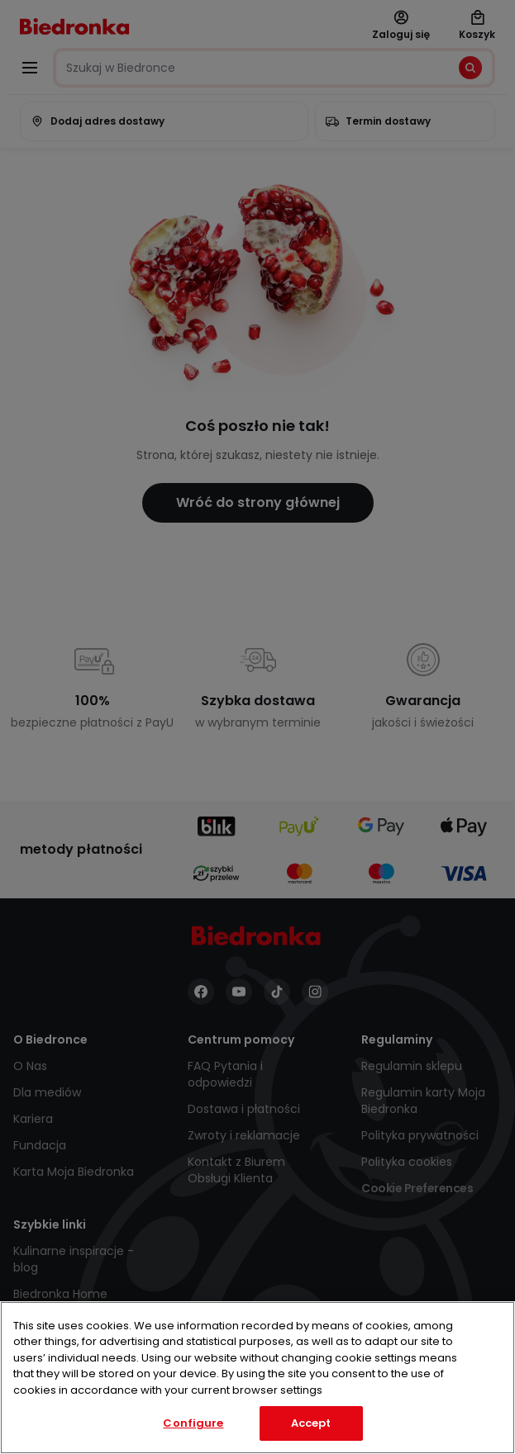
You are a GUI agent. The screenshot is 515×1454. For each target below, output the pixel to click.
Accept (311, 1423)
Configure (193, 1423)
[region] (257, 1377)
